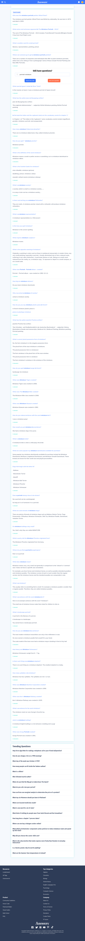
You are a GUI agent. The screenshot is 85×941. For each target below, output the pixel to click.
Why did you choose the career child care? (26, 836)
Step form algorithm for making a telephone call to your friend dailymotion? (37, 751)
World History (47, 881)
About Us (45, 900)
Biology (45, 878)
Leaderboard (6, 872)
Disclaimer (46, 913)
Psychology (46, 888)
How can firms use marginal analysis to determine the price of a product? (36, 792)
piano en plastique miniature (22, 312)
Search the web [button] (30, 80)
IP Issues (45, 919)
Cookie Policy (47, 916)
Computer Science (48, 891)
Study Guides (6, 910)
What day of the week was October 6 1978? (26, 761)
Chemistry (46, 875)
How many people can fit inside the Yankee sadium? (29, 766)
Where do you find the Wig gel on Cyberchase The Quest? (31, 782)
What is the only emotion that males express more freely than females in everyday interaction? (39, 842)
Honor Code (6, 903)
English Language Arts (49, 885)
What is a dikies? (18, 771)
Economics (46, 894)
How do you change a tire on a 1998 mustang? (27, 756)
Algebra (45, 872)
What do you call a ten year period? (24, 787)
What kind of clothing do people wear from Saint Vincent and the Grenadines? (37, 813)
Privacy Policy (47, 910)
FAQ (4, 916)
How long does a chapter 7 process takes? (26, 818)
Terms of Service (47, 907)
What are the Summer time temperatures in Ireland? (29, 853)
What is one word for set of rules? (23, 808)
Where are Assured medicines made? (24, 803)
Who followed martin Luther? (22, 777)
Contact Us (46, 903)
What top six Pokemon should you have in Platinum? (29, 798)
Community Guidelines (9, 900)
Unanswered (6, 878)
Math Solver (6, 913)
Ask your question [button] (54, 80)
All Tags (5, 875)
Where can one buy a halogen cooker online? (27, 824)
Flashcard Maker (7, 907)
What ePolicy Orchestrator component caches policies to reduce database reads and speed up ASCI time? (42, 829)
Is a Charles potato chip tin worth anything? (27, 848)
